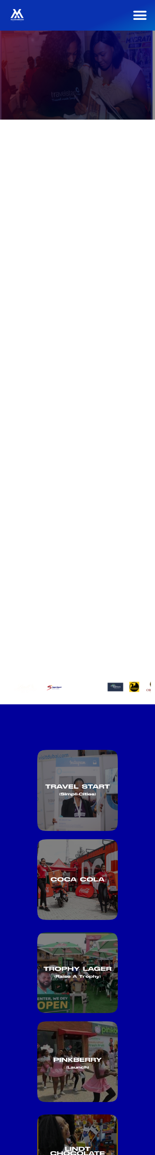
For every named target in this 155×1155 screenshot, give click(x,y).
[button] (140, 15)
